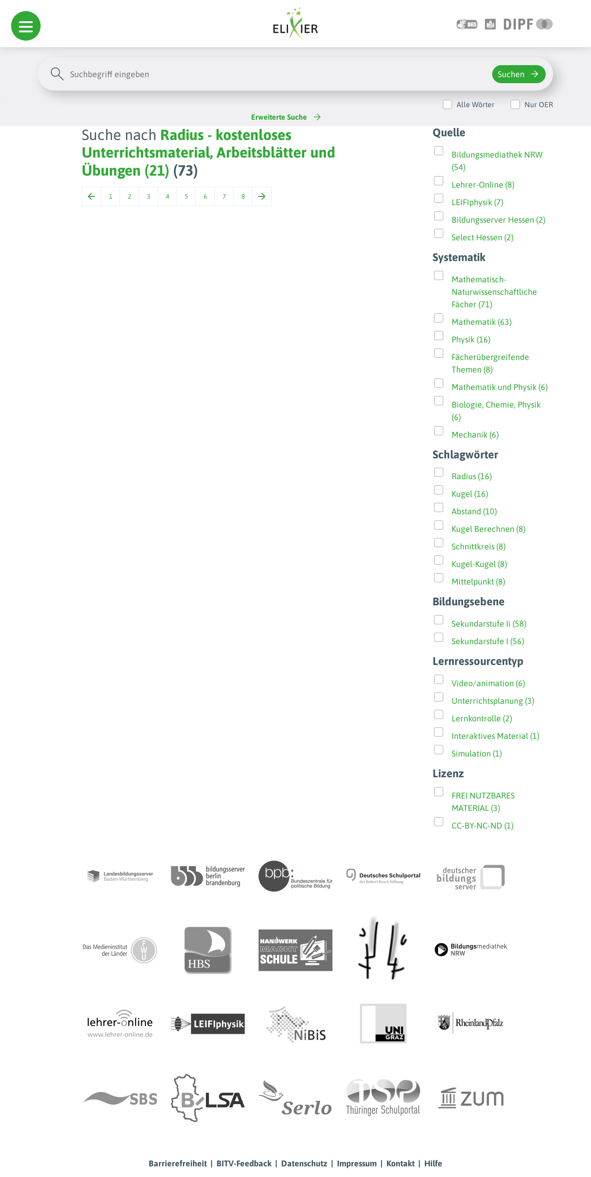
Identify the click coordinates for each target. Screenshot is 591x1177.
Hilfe (433, 1163)
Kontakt (400, 1163)
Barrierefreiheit (178, 1163)
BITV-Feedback (244, 1163)
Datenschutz (304, 1163)
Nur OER (539, 104)
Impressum (357, 1163)
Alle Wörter (476, 104)
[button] (26, 26)
